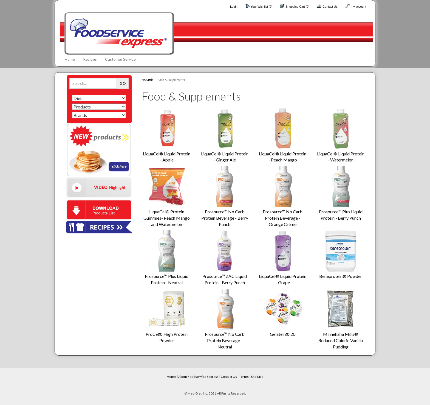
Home (70, 59)
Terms (244, 377)
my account (358, 6)
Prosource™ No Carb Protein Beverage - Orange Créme (282, 218)
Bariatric (147, 80)
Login (233, 6)
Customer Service (120, 59)
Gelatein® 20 (282, 334)
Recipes (90, 59)
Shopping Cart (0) (298, 6)
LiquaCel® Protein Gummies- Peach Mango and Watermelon (166, 218)
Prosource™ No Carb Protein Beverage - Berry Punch (224, 218)
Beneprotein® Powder (340, 276)
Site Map (257, 377)
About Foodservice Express (198, 377)
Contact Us (329, 6)
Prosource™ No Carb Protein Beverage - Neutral (225, 340)
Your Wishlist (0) (262, 6)
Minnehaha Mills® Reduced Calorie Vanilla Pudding (340, 340)
